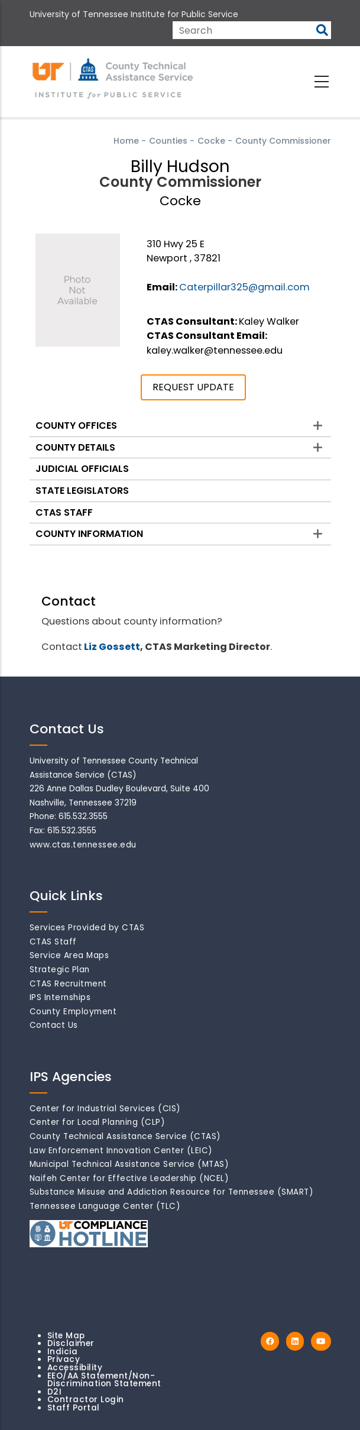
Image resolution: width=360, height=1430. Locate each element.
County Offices (76, 425)
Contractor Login (85, 1399)
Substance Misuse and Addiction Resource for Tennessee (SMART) (172, 1192)
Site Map (66, 1335)
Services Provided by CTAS (87, 927)
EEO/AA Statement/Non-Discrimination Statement (104, 1380)
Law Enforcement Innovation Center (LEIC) (121, 1150)
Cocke (211, 141)
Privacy (63, 1359)
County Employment (73, 1011)
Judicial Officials (82, 468)
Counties (168, 141)
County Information (89, 534)
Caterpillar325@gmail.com (244, 287)
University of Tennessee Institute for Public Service (134, 14)
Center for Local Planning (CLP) (98, 1122)
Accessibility (75, 1367)
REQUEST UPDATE (193, 387)
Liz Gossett (112, 646)
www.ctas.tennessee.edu (83, 844)
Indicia (62, 1351)
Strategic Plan (60, 969)
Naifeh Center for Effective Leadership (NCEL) (129, 1178)
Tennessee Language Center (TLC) (105, 1206)
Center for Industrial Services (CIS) (105, 1108)
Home (126, 141)
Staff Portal (73, 1407)
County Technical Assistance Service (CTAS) (125, 1136)
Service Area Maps (69, 955)
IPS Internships (60, 997)
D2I (54, 1391)
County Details (75, 447)
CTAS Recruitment (68, 983)
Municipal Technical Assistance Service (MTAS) (129, 1164)
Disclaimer (71, 1343)
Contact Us (54, 1025)
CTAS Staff (64, 512)
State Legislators (82, 490)
